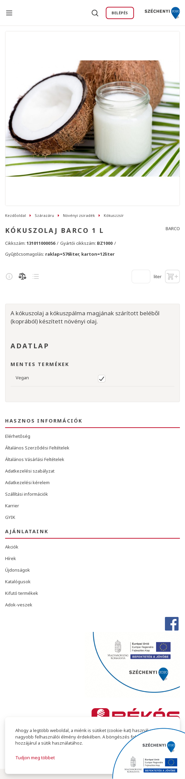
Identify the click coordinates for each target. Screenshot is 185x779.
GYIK (10, 517)
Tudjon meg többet (35, 757)
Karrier (12, 506)
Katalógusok (18, 581)
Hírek (10, 558)
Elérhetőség (17, 436)
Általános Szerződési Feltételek (37, 448)
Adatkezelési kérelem (27, 482)
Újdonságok (17, 570)
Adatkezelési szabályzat (29, 471)
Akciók (11, 547)
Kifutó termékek (21, 593)
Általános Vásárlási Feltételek (34, 459)
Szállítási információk (26, 494)
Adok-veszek (18, 605)
